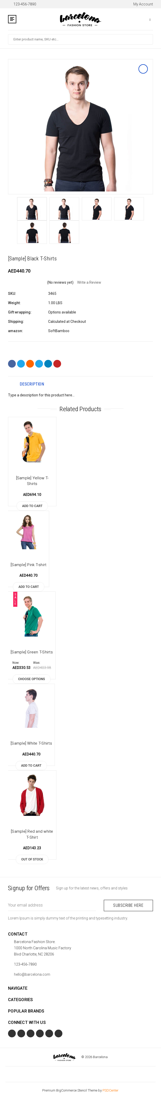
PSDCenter (111, 1090)
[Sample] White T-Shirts (31, 743)
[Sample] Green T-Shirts (32, 652)
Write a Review (89, 282)
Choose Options (31, 679)
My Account (140, 4)
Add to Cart (32, 506)
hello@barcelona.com (32, 974)
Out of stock (32, 859)
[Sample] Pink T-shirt (28, 564)
